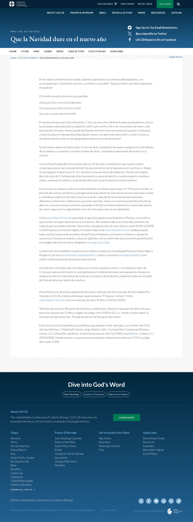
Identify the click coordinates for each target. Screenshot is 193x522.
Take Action (105, 435)
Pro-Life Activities (27, 57)
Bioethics (16, 467)
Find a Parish (127, 4)
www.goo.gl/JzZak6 (98, 242)
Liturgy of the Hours (66, 459)
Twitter (142, 501)
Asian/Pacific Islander (23, 455)
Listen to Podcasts (94, 391)
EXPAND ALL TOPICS (21, 489)
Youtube (157, 501)
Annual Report (19, 447)
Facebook (150, 501)
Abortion (16, 435)
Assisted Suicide (20, 459)
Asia (13, 451)
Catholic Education (22, 483)
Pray (101, 447)
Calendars (149, 443)
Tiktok (179, 501)
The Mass (60, 463)
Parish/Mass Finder (154, 435)
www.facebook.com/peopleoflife (78, 255)
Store (25, 51)
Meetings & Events (110, 443)
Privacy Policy (108, 510)
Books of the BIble (65, 439)
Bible (14, 463)
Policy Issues (97, 51)
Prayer (59, 447)
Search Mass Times (66, 443)
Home (13, 51)
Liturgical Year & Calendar (70, 451)
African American (20, 443)
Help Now (165, 4)
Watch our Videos (118, 391)
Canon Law (17, 471)
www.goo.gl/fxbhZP (132, 255)
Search (178, 4)
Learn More (126, 414)
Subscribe (116, 51)
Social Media (150, 451)
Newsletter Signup (154, 447)
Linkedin (164, 501)
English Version (175, 57)
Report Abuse (145, 4)
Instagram (171, 501)
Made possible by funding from (149, 510)
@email (134, 333)
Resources (149, 439)
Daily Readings (105, 4)
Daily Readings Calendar (116, 3)
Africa (14, 439)
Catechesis (17, 475)
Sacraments (61, 455)
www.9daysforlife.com (60, 217)
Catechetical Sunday (22, 479)
